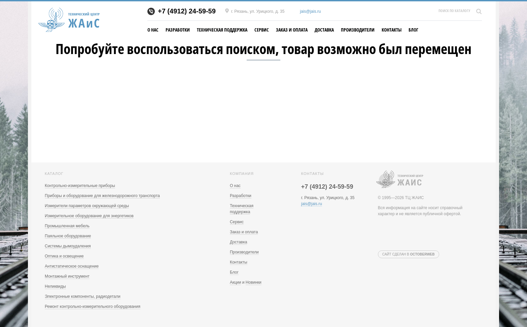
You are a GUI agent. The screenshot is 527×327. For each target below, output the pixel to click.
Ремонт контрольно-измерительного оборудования (92, 306)
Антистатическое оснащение (72, 266)
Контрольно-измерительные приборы (80, 185)
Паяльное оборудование (68, 236)
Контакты (391, 30)
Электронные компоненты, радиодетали (82, 296)
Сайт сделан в (408, 254)
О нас (153, 30)
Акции (235, 282)
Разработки (178, 30)
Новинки (253, 282)
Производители (358, 30)
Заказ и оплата (292, 30)
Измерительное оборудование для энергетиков (89, 216)
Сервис (261, 30)
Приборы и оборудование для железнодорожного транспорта (102, 195)
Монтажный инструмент (67, 276)
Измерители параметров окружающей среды (87, 205)
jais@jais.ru (310, 11)
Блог (413, 30)
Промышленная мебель (67, 226)
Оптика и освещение (64, 256)
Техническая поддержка (222, 30)
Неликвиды (55, 286)
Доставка (324, 30)
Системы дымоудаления (68, 246)
